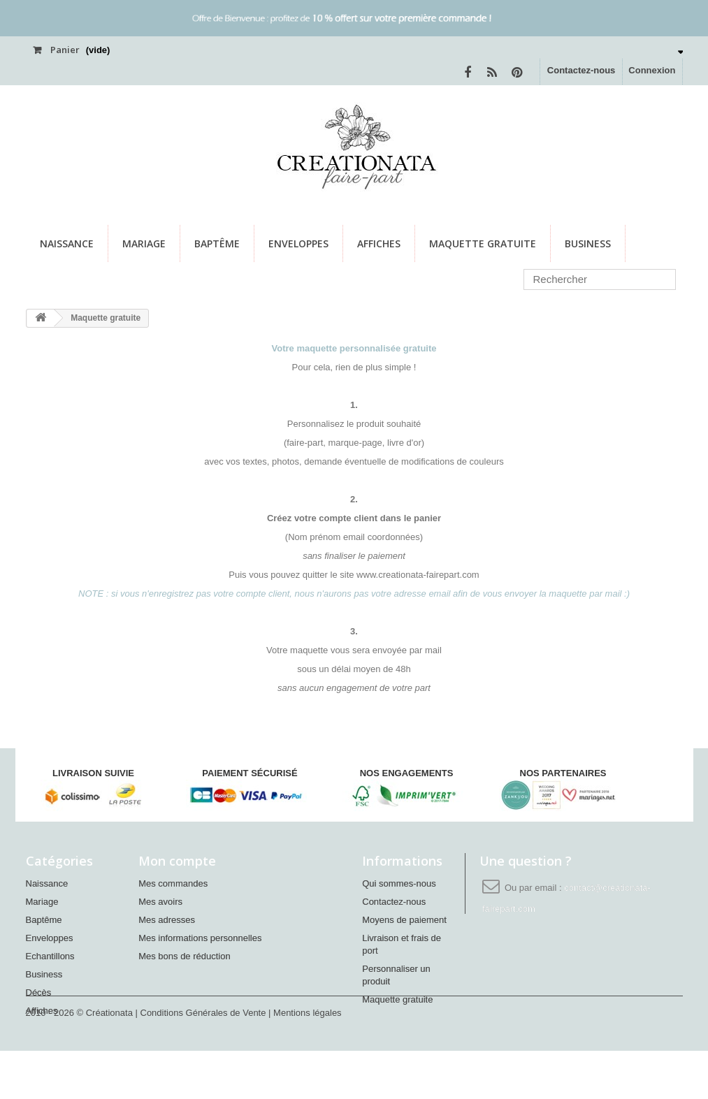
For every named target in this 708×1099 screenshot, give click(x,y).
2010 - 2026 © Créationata (81, 1061)
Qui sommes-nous (398, 883)
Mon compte (177, 860)
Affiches (378, 243)
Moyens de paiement (404, 920)
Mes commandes (173, 883)
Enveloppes (298, 243)
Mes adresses (166, 920)
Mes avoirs (160, 901)
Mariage (144, 243)
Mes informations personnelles (199, 938)
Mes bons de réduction (184, 956)
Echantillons (50, 956)
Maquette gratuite (482, 243)
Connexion (651, 70)
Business (588, 243)
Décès (39, 992)
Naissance (67, 243)
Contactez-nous (581, 70)
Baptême (217, 243)
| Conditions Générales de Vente (202, 1061)
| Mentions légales (305, 1061)
